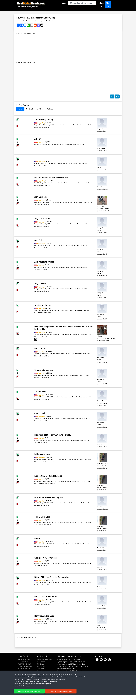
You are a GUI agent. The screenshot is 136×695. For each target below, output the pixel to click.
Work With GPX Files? (24, 676)
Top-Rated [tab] (29, 109)
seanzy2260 (38, 602)
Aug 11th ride (40, 283)
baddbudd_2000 (40, 459)
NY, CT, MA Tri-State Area (45, 596)
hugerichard (38, 125)
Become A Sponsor (24, 681)
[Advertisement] (68, 48)
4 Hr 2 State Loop (42, 516)
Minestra (37, 621)
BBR (71, 674)
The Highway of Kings (44, 119)
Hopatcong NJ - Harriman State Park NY (52, 434)
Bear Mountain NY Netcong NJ (48, 497)
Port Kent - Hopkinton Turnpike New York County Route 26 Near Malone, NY (63, 328)
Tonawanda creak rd (43, 369)
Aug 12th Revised (42, 218)
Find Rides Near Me (24, 672)
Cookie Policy (52, 692)
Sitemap (35, 692)
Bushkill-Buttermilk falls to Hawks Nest (51, 177)
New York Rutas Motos (80, 125)
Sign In (101, 5)
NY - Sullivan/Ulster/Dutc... (48, 462)
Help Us (39, 683)
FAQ (19, 683)
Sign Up (108, 5)
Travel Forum (41, 674)
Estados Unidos (67, 125)
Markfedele (38, 544)
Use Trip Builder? (23, 674)
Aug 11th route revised (44, 261)
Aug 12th (38, 240)
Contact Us (40, 681)
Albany (37, 138)
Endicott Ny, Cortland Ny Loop (48, 475)
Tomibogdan (61, 679)
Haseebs (59, 681)
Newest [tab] (20, 109)
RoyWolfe (60, 674)
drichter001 (38, 144)
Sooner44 (37, 397)
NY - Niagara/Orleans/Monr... (43, 313)
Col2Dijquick (74, 672)
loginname (60, 676)
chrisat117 (60, 683)
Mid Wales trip (74, 683)
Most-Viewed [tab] (40, 109)
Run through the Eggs (44, 615)
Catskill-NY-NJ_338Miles (45, 557)
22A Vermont (40, 196)
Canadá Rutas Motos (71, 144)
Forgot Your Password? (25, 679)
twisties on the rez (42, 305)
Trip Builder (40, 676)
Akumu (36, 335)
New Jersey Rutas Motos (77, 163)
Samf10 (36, 183)
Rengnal (37, 224)
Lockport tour (40, 348)
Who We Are (41, 679)
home (37, 538)
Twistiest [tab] (50, 109)
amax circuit (39, 413)
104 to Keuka (40, 391)
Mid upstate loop (42, 454)
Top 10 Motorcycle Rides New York (43, 21)
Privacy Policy (43, 692)
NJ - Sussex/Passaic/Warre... (43, 585)
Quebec (82, 144)
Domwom (60, 672)
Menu (64, 3)
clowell (36, 163)
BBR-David (37, 202)
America (57, 125)
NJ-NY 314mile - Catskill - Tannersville (51, 577)
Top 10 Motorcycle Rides (44, 672)
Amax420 (37, 310)
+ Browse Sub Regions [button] (24, 21)
